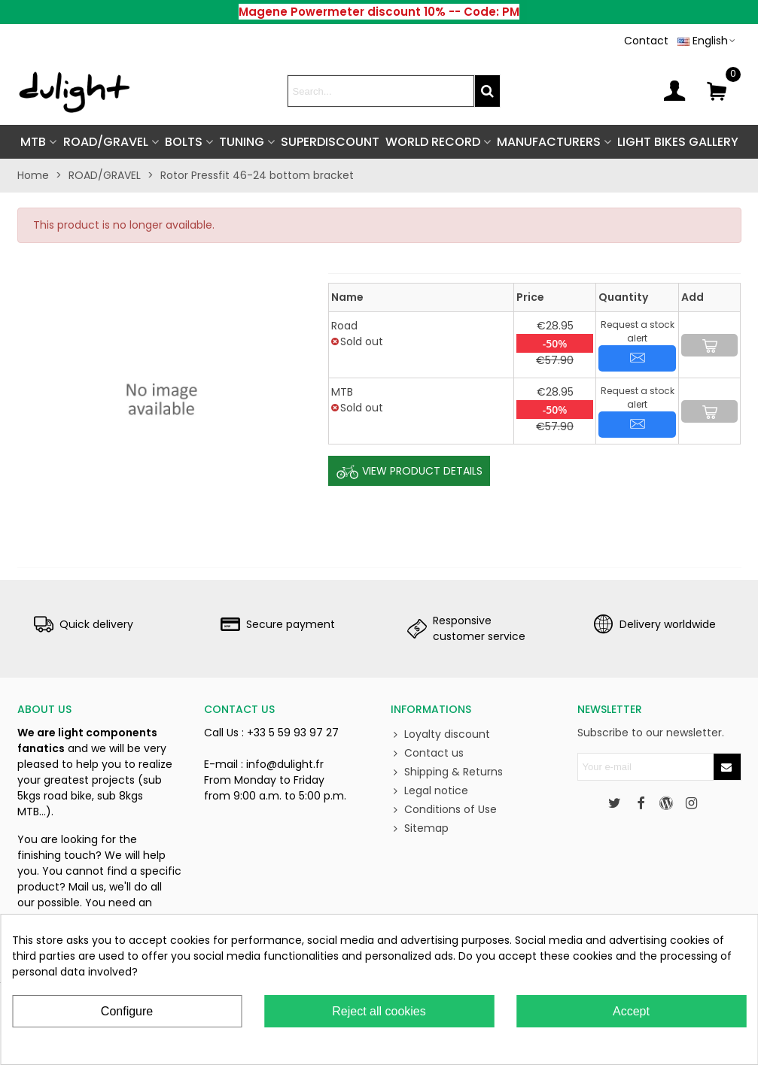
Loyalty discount (440, 734)
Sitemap (420, 828)
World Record (432, 141)
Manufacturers (549, 141)
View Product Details (409, 471)
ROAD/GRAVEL (105, 141)
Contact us (427, 753)
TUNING (241, 141)
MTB (33, 141)
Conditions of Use (444, 810)
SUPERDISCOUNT (330, 141)
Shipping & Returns (447, 772)
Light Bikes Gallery (677, 141)
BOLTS (183, 141)
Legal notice (429, 791)
